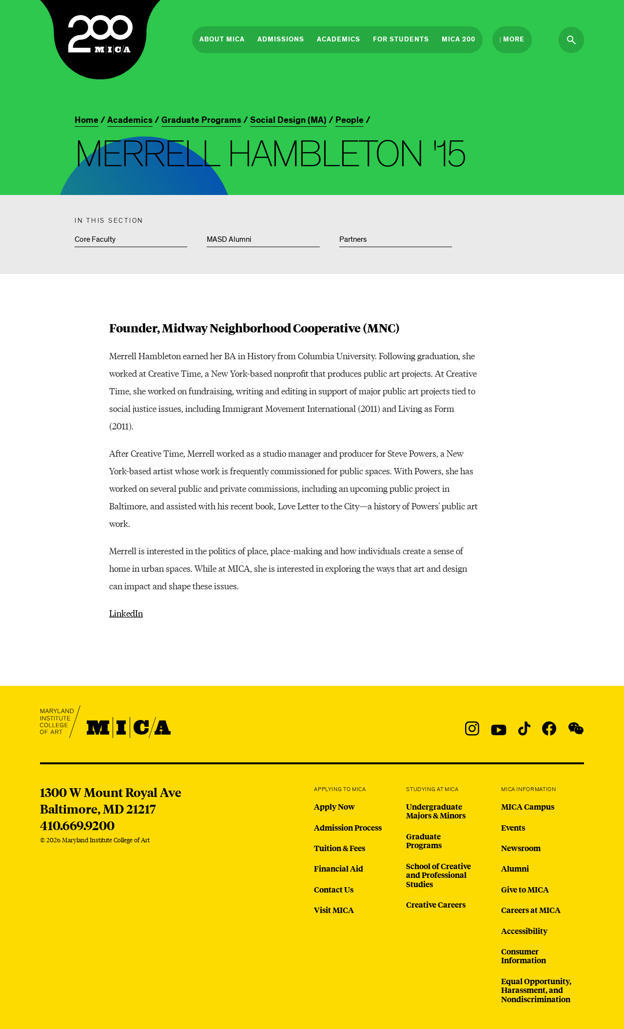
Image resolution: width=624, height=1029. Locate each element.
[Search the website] (571, 40)
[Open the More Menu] (512, 39)
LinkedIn (126, 613)
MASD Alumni (229, 239)
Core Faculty (95, 239)
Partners (353, 239)
